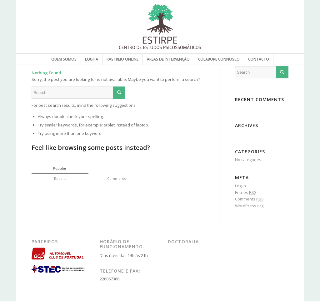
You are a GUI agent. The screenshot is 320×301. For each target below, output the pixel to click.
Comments (249, 199)
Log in (240, 186)
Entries (246, 192)
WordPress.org (249, 206)
